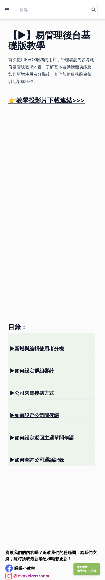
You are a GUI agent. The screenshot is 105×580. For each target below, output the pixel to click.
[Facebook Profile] (20, 568)
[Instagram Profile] (27, 576)
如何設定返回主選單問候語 (42, 438)
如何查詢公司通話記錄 (37, 460)
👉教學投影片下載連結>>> (46, 100)
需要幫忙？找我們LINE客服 (87, 569)
